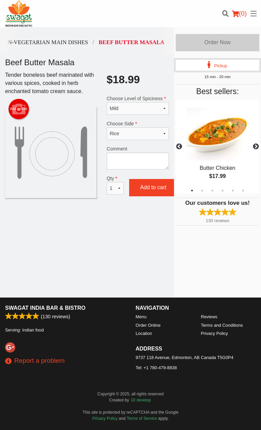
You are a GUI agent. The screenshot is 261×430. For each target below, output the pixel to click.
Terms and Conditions (222, 325)
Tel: (156, 367)
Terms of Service (142, 418)
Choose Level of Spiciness (138, 105)
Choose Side (138, 130)
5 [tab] (232, 190)
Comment (138, 157)
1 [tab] (192, 190)
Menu (141, 316)
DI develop (141, 400)
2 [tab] (202, 190)
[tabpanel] (217, 146)
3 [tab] (212, 190)
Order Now (217, 42)
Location (144, 333)
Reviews (209, 316)
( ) (239, 13)
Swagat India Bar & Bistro (45, 308)
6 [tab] (243, 190)
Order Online (148, 325)
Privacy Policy (214, 333)
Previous (179, 146)
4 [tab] (222, 190)
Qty (115, 185)
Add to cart (153, 187)
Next (256, 146)
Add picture (19, 109)
